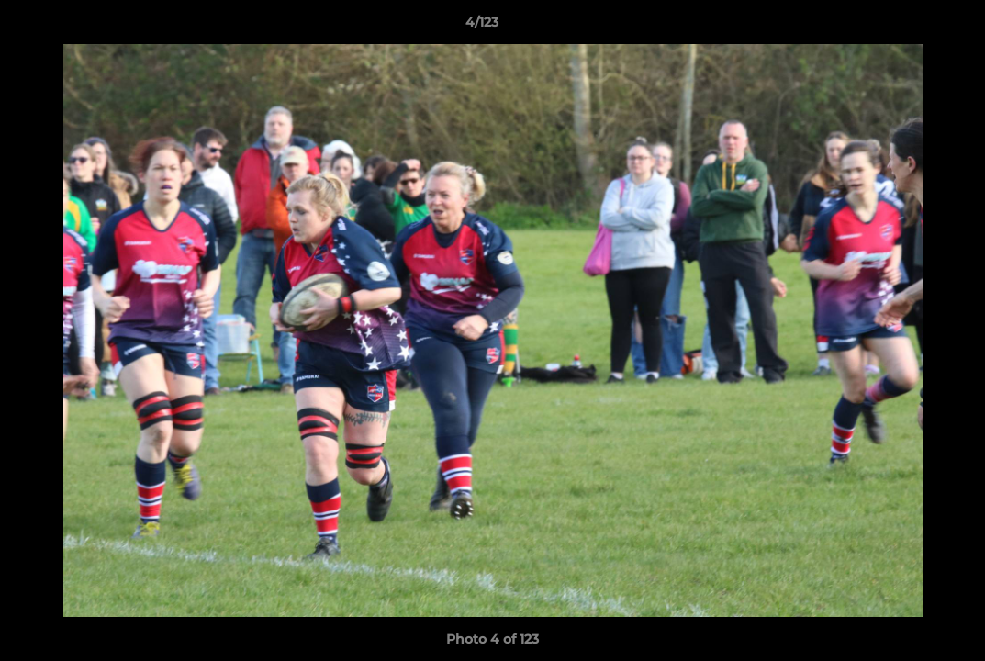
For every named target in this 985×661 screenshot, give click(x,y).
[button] (908, 26)
